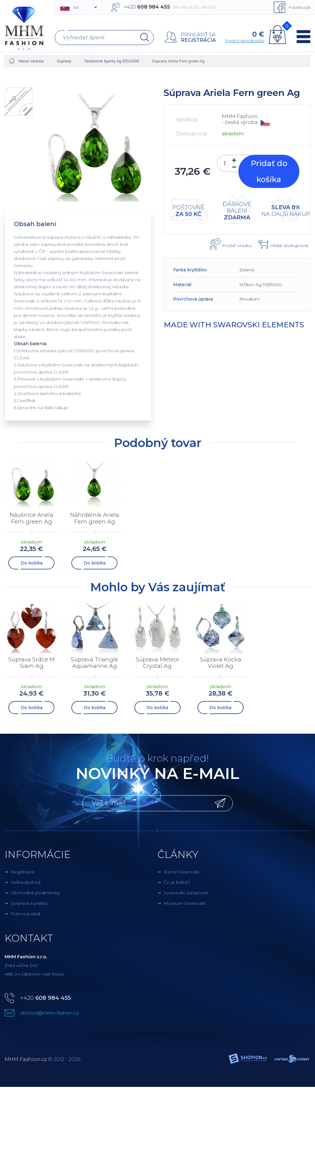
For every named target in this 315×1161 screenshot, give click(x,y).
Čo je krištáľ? (177, 881)
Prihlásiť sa (198, 35)
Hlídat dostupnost (289, 245)
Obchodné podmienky (35, 891)
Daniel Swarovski (182, 870)
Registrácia (198, 40)
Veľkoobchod (25, 881)
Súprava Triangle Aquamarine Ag (94, 662)
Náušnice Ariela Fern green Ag (31, 518)
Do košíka (31, 562)
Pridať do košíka (269, 171)
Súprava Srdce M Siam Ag (31, 662)
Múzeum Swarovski (184, 902)
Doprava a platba (29, 902)
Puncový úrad (25, 912)
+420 (45, 996)
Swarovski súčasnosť (186, 891)
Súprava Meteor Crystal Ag (157, 662)
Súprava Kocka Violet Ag (220, 662)
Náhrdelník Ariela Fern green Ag (94, 518)
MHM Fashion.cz (26, 1058)
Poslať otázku (237, 245)
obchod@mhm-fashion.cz (49, 1012)
